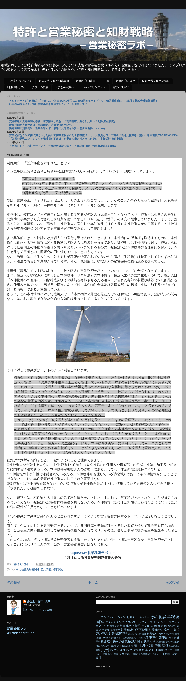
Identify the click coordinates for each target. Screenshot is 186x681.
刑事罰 (163, 637)
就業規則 (149, 641)
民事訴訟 (58, 569)
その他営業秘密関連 (27, 569)
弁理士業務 (113, 654)
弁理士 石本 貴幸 (38, 601)
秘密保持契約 (135, 650)
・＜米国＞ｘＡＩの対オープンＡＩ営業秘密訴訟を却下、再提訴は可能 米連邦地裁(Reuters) (61, 146)
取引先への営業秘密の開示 (125, 641)
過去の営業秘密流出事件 (54, 80)
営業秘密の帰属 (151, 626)
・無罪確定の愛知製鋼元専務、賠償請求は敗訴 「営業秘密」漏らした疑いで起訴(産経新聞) (61, 121)
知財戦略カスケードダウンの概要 (27, 87)
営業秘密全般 (155, 633)
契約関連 (46, 569)
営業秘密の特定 (111, 630)
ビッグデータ (144, 622)
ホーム (93, 582)
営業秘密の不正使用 (134, 629)
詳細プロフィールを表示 (37, 609)
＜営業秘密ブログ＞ (19, 80)
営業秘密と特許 (130, 625)
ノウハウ (130, 622)
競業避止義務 (129, 638)
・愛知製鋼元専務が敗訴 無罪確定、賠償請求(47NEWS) (40, 125)
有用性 (166, 654)
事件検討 (101, 641)
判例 (105, 649)
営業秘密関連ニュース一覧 (92, 80)
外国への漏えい (112, 637)
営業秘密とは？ (125, 80)
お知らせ (132, 617)
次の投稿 (14, 582)
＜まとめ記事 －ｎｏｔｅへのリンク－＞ (80, 87)
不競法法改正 (165, 650)
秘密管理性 (118, 650)
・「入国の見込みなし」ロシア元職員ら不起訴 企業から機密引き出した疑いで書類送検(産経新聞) (65, 138)
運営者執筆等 (120, 87)
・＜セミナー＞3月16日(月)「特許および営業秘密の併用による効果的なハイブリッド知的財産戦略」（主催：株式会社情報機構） (82, 100)
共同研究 (141, 638)
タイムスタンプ (114, 622)
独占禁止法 (174, 646)
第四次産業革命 (125, 645)
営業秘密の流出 (159, 629)
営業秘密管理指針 (137, 634)
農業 (98, 650)
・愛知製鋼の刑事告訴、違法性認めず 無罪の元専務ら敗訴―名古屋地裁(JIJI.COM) (56, 128)
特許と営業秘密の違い (156, 80)
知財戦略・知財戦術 (147, 645)
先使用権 (160, 641)
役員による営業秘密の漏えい (146, 654)
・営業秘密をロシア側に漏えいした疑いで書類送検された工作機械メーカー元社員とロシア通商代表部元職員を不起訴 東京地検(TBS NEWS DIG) (92, 135)
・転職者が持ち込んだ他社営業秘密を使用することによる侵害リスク (47, 104)
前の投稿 (172, 582)
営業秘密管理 (118, 633)
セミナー (144, 617)
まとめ (156, 622)
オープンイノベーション (111, 617)
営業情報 (114, 626)
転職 (165, 645)
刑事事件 (152, 637)
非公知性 (151, 650)
